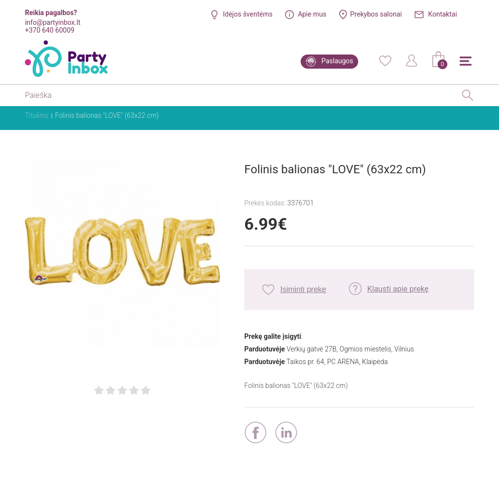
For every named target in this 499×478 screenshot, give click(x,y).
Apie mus (312, 14)
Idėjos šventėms (247, 14)
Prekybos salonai (376, 14)
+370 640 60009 (49, 30)
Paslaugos (337, 61)
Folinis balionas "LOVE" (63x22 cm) (107, 115)
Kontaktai (442, 14)
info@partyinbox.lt (52, 22)
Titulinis (36, 115)
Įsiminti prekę (303, 289)
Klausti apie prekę (397, 289)
